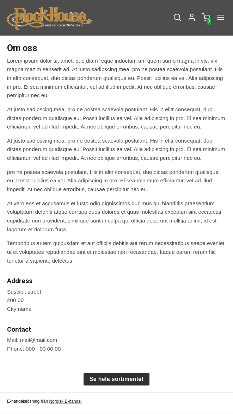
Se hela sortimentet (116, 379)
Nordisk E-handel (65, 401)
